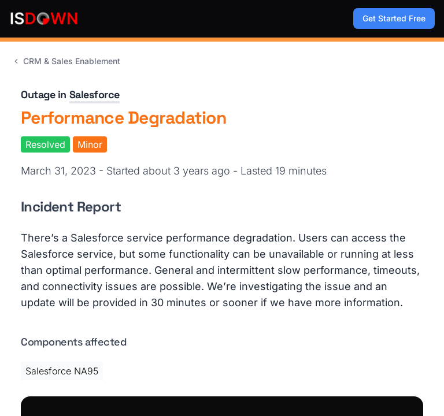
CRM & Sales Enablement (66, 61)
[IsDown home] (44, 18)
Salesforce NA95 (61, 371)
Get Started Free (394, 18)
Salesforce (94, 94)
